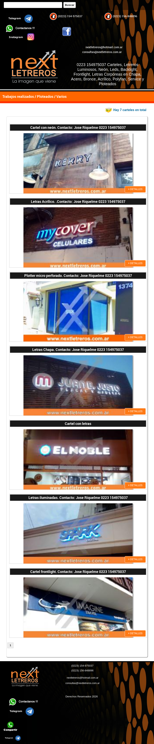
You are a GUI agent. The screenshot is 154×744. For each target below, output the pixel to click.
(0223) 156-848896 (120, 16)
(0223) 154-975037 (66, 16)
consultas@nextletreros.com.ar (102, 52)
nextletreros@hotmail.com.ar (104, 47)
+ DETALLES (135, 189)
